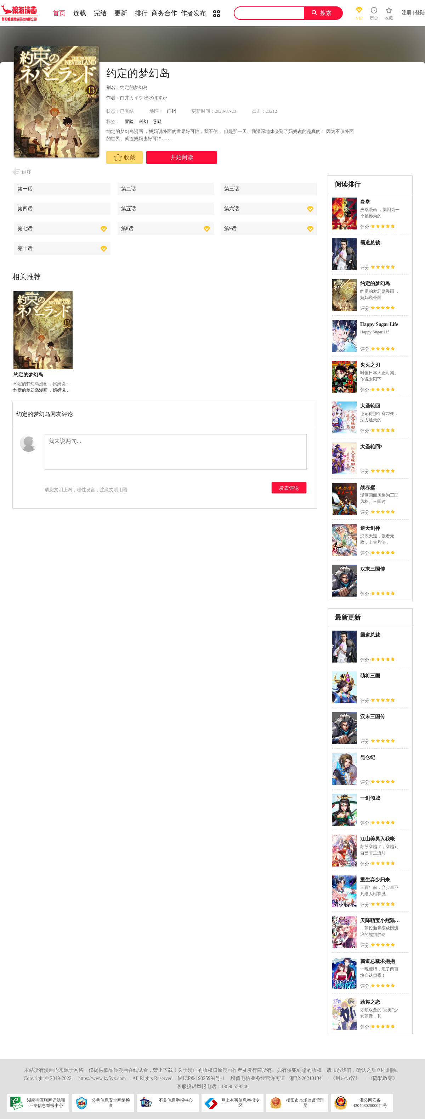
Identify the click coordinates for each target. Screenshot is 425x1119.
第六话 (231, 208)
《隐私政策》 (383, 1078)
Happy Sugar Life (379, 324)
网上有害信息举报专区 (240, 1103)
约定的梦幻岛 (375, 283)
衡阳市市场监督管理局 (305, 1103)
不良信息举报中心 (176, 1100)
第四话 (25, 208)
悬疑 (157, 121)
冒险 (129, 121)
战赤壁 (367, 487)
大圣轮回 (370, 406)
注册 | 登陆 (413, 12)
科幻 (143, 121)
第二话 (128, 189)
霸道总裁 (370, 242)
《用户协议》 (345, 1078)
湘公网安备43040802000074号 (370, 1103)
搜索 (326, 13)
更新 (120, 13)
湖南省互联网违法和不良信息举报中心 (46, 1103)
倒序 (27, 172)
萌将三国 (370, 675)
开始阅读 (181, 157)
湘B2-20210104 (305, 1078)
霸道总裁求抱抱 (377, 961)
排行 (141, 13)
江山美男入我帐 (377, 839)
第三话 (231, 189)
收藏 (124, 157)
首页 (59, 13)
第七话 (25, 228)
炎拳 (365, 202)
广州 (171, 111)
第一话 (25, 189)
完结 (100, 13)
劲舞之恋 (370, 1002)
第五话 (128, 208)
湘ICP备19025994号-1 (201, 1078)
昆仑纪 (367, 757)
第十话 (25, 248)
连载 (79, 13)
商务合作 (164, 13)
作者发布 (193, 13)
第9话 (230, 228)
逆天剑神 (370, 528)
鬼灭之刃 (370, 365)
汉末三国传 (372, 569)
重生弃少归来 (375, 879)
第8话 (127, 228)
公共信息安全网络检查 (111, 1103)
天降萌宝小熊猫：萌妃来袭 (390, 920)
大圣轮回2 (371, 446)
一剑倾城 (370, 798)
